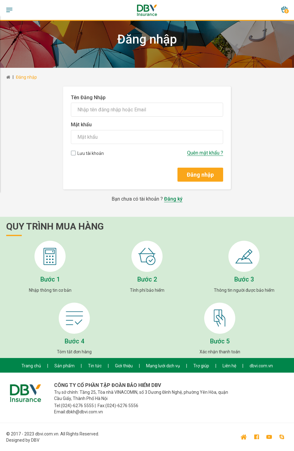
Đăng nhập (26, 77)
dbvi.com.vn (261, 365)
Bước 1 (50, 279)
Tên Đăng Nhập (88, 97)
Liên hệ (229, 365)
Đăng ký (173, 199)
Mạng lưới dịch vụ (163, 365)
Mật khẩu (81, 125)
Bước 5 (220, 341)
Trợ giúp (201, 365)
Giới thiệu (124, 365)
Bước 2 (147, 279)
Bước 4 (74, 341)
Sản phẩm (64, 365)
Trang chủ (31, 365)
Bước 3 (244, 279)
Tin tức (95, 365)
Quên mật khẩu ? (205, 153)
